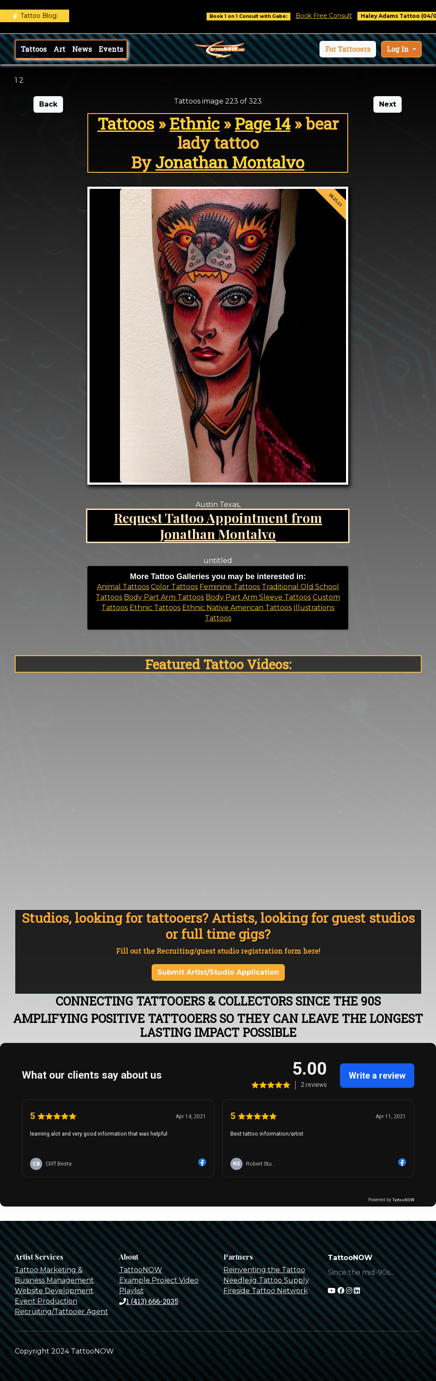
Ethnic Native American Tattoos (237, 607)
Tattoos (34, 49)
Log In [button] (398, 49)
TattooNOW (140, 1270)
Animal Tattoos (123, 587)
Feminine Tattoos (230, 587)
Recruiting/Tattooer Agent (61, 1311)
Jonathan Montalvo (229, 162)
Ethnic (195, 123)
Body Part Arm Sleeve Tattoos (258, 597)
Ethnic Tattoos (155, 607)
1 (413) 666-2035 (148, 1301)
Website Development (54, 1291)
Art (59, 49)
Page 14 (262, 123)
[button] (348, 49)
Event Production (46, 1301)
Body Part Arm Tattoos (164, 597)
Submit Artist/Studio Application (218, 972)
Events (111, 49)
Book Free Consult (331, 16)
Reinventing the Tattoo (264, 1270)
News (82, 49)
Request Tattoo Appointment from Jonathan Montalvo (218, 525)
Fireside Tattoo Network (265, 1291)
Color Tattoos (174, 587)
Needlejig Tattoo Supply (266, 1280)
